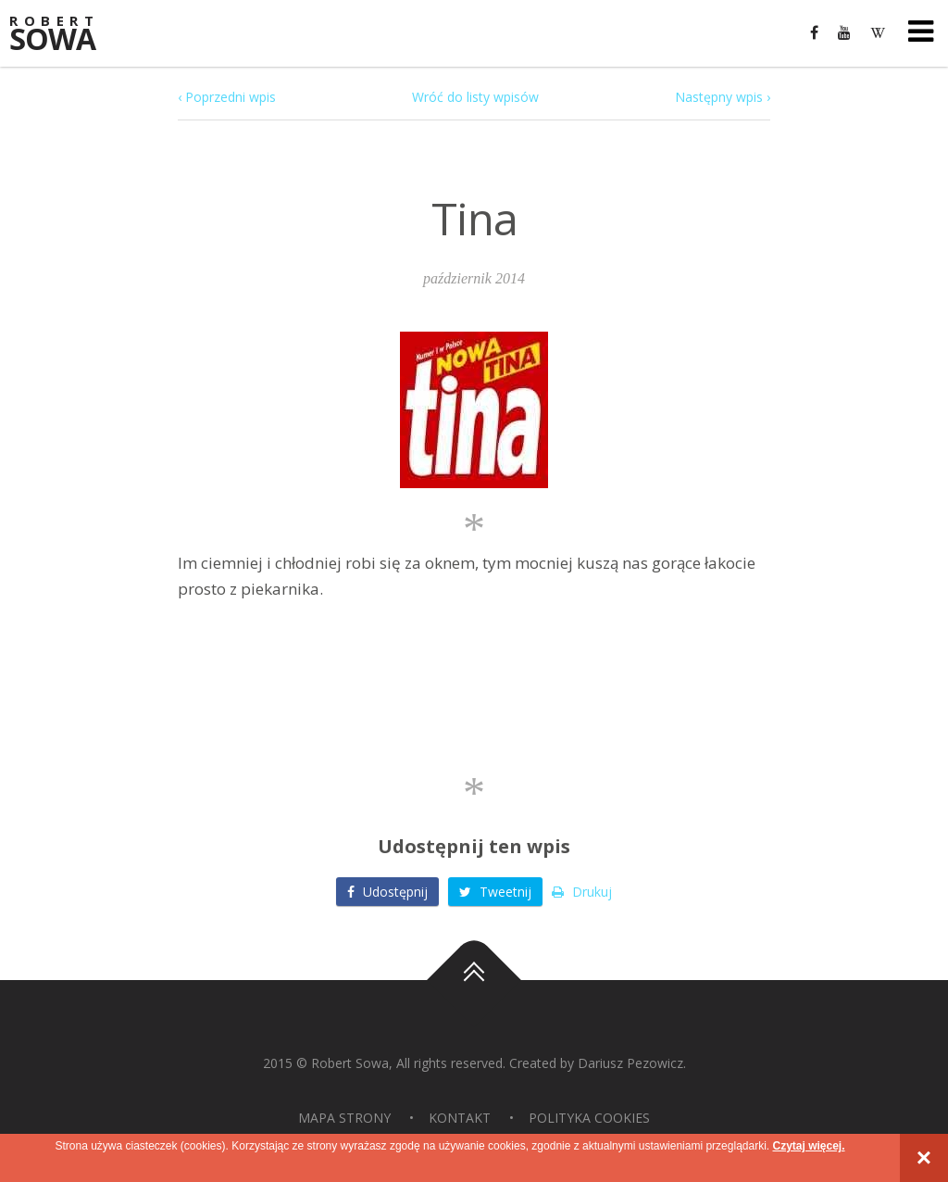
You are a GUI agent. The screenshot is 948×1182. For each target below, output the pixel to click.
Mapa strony (344, 1117)
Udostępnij (387, 891)
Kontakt (460, 1117)
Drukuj (582, 891)
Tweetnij (495, 891)
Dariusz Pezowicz (630, 1063)
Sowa (64, 34)
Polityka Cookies (589, 1117)
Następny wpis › (722, 97)
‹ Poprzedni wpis (227, 97)
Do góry (474, 980)
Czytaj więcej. (808, 1145)
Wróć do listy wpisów (475, 97)
